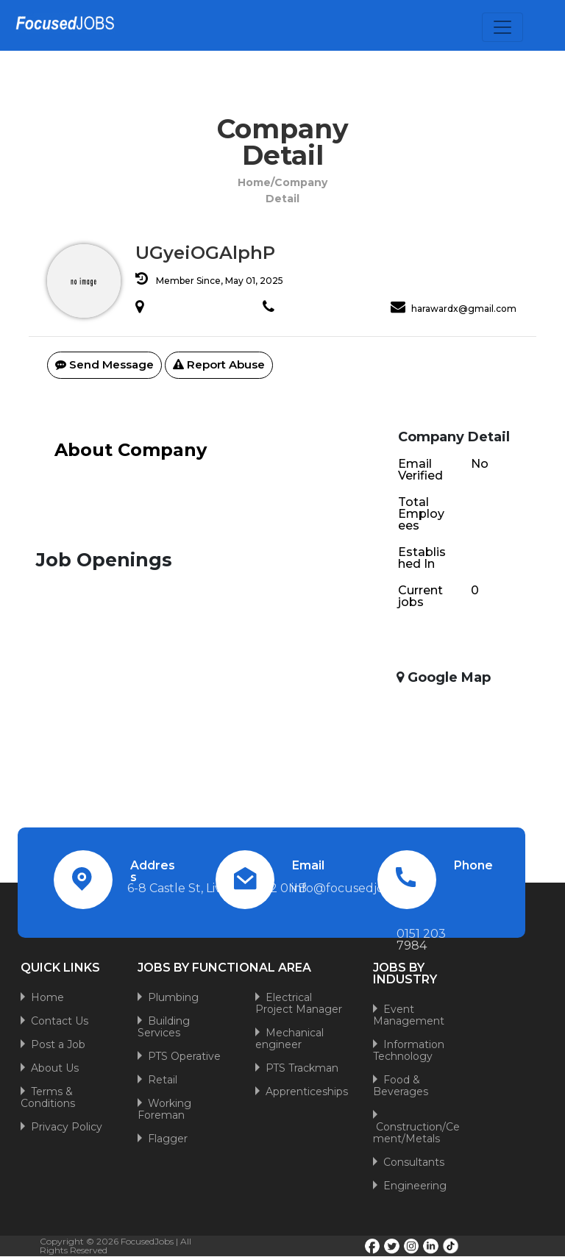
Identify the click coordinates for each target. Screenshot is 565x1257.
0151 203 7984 (421, 939)
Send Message (104, 364)
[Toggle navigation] (502, 27)
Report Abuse (219, 364)
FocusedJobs (147, 1241)
